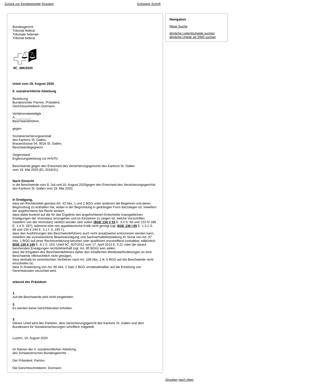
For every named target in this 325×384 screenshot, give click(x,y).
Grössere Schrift (149, 4)
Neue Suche (178, 26)
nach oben (186, 380)
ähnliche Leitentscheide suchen (192, 33)
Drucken (48, 4)
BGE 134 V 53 (104, 222)
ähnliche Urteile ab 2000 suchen (192, 37)
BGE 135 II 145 (23, 244)
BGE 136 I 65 (127, 226)
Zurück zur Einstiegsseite (22, 4)
